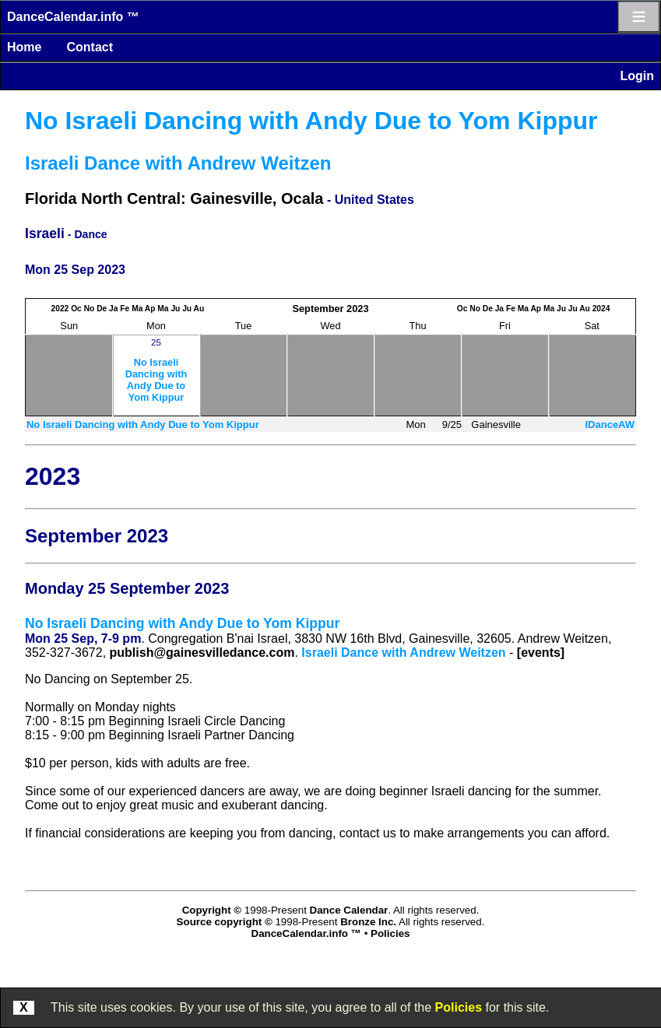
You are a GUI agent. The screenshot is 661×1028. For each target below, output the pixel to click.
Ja (113, 308)
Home (24, 47)
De (102, 308)
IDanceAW (610, 424)
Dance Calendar (349, 910)
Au (199, 308)
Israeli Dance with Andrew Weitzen (178, 163)
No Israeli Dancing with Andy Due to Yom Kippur (311, 121)
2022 (60, 308)
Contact (89, 47)
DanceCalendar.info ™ (73, 16)
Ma (137, 308)
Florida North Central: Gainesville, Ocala (174, 198)
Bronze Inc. (368, 922)
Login (637, 75)
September (317, 308)
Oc (76, 308)
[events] (540, 652)
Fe (124, 308)
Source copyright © (224, 922)
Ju (175, 308)
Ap (150, 308)
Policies (458, 1007)
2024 (601, 308)
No (89, 308)
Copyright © (211, 910)
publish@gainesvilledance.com (202, 652)
